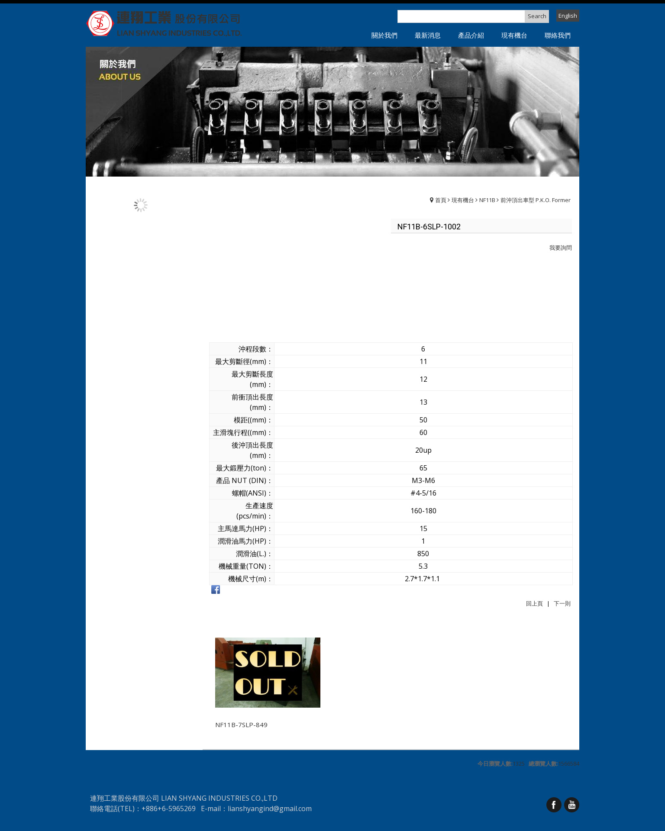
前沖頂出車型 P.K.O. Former (535, 200)
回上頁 (534, 603)
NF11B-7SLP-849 (241, 724)
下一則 (562, 603)
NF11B (487, 200)
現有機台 (463, 200)
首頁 (440, 200)
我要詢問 (560, 247)
